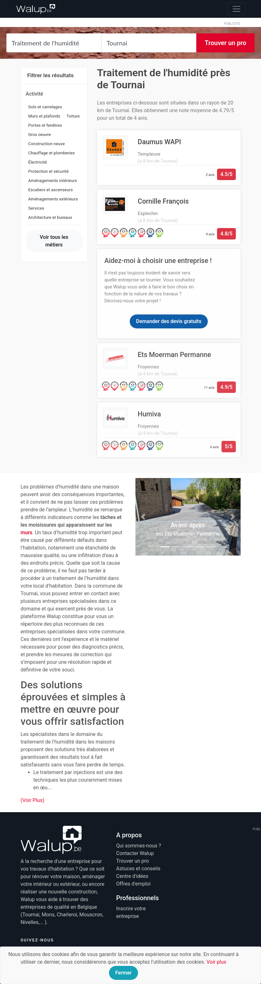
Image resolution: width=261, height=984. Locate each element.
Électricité (37, 162)
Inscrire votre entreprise (131, 912)
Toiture (73, 116)
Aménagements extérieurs (53, 199)
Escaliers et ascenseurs (50, 189)
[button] (143, 517)
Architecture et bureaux (50, 217)
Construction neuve (46, 143)
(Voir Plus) (33, 800)
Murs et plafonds (44, 116)
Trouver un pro (225, 43)
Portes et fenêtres (45, 125)
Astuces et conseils (138, 869)
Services (36, 208)
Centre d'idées (132, 876)
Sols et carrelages (45, 106)
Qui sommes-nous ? (138, 846)
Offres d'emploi (133, 884)
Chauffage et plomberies (51, 153)
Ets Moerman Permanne (192, 534)
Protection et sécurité (48, 171)
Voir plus (216, 962)
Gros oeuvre (39, 134)
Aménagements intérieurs (52, 180)
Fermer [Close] (123, 973)
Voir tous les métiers (54, 241)
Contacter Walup (135, 853)
